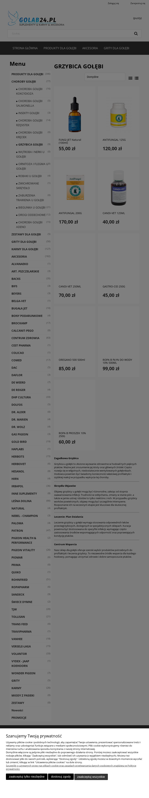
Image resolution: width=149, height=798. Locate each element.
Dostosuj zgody (61, 777)
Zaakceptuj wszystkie (91, 777)
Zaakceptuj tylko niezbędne (26, 777)
